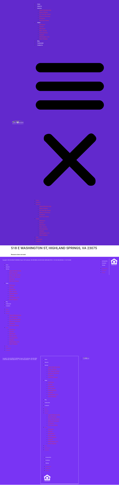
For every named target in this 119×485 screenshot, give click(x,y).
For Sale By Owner (45, 14)
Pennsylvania (43, 33)
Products (42, 18)
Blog (37, 237)
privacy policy (104, 261)
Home (37, 200)
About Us (38, 202)
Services (39, 8)
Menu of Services (44, 16)
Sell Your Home (44, 20)
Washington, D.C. (44, 37)
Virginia (41, 35)
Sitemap (103, 265)
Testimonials (39, 239)
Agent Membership (45, 10)
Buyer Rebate (43, 12)
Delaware (42, 24)
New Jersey (43, 31)
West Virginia (43, 39)
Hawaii (41, 26)
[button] (70, 122)
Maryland (42, 28)
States (38, 22)
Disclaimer (104, 263)
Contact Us (40, 45)
